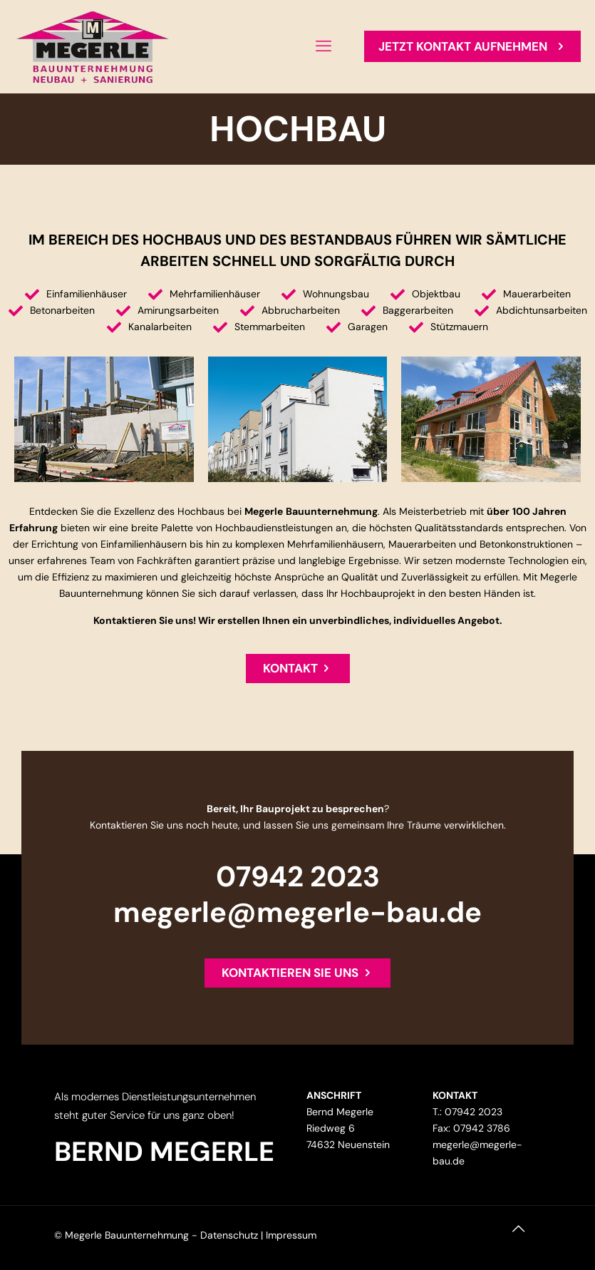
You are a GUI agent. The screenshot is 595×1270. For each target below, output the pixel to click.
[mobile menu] (323, 46)
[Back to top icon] (527, 1236)
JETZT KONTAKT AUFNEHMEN (472, 46)
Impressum (291, 1235)
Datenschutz (229, 1235)
